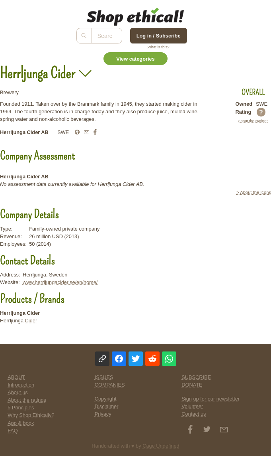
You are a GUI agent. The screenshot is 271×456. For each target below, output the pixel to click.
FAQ (13, 431)
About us (18, 392)
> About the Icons (253, 192)
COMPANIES (110, 385)
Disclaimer (107, 406)
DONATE (191, 385)
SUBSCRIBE (196, 377)
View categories (135, 59)
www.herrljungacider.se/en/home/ (60, 282)
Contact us (193, 414)
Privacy (103, 414)
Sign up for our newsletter (210, 399)
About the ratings (27, 400)
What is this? (159, 47)
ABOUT (16, 377)
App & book (21, 423)
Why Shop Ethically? (31, 415)
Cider (31, 321)
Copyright (106, 399)
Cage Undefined (160, 446)
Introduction (21, 385)
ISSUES (104, 377)
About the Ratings (253, 120)
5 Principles (21, 408)
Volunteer (192, 406)
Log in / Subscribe (158, 36)
